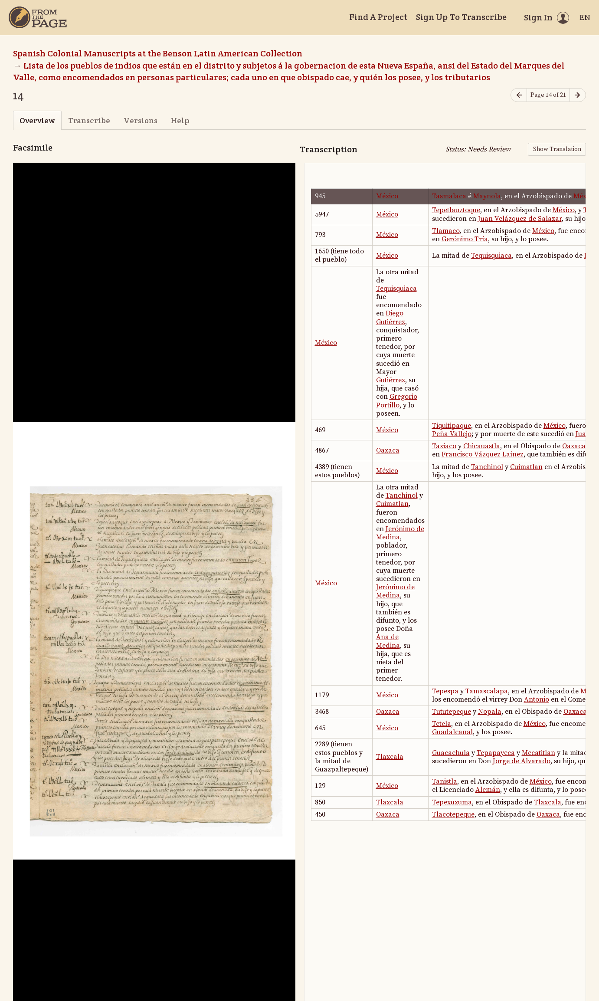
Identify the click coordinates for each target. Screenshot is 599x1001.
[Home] (38, 17)
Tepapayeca (496, 752)
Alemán (487, 789)
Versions (140, 120)
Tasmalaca (449, 196)
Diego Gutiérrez (390, 317)
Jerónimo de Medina (400, 533)
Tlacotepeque (453, 814)
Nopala (489, 711)
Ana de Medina (388, 641)
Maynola (487, 196)
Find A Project (378, 17)
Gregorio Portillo (396, 400)
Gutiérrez (390, 380)
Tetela (441, 723)
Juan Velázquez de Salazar (520, 218)
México (387, 196)
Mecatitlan (538, 752)
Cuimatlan (526, 467)
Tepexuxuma (452, 802)
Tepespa (445, 691)
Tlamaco (446, 230)
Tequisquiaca (491, 255)
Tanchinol (487, 467)
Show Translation (557, 149)
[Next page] (578, 95)
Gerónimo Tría (465, 239)
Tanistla (444, 781)
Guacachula (451, 752)
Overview (37, 120)
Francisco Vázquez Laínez (483, 454)
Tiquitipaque (451, 425)
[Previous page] (519, 95)
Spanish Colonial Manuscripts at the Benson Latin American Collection (157, 53)
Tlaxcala (389, 756)
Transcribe (89, 120)
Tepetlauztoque (456, 210)
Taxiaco (444, 446)
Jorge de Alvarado (521, 761)
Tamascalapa (486, 691)
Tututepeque (451, 711)
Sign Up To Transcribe (461, 17)
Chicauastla (481, 446)
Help (180, 120)
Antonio (536, 699)
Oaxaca (387, 450)
